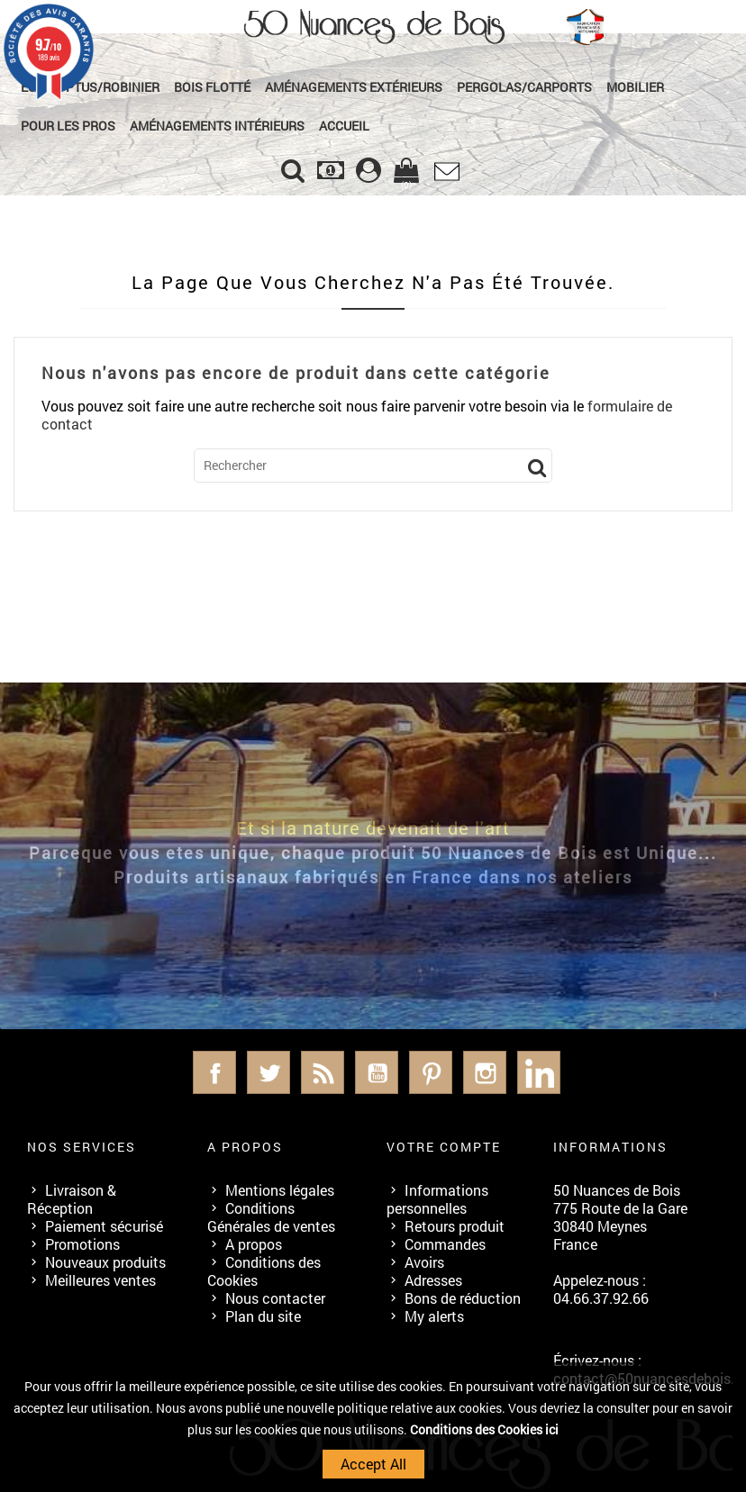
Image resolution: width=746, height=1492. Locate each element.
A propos (253, 1243)
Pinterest (430, 1072)
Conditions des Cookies (264, 1270)
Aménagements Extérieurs (353, 86)
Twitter (268, 1072)
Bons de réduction (463, 1298)
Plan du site (263, 1316)
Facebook (214, 1072)
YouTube (376, 1072)
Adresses (433, 1279)
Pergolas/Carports (524, 86)
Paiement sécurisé (104, 1225)
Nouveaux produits (105, 1261)
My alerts (434, 1316)
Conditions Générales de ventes (271, 1216)
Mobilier (635, 86)
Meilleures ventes (100, 1279)
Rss (322, 1072)
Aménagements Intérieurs (217, 125)
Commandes (445, 1243)
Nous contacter (275, 1298)
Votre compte (444, 1146)
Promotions (82, 1243)
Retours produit (455, 1225)
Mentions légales (279, 1189)
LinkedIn (539, 1072)
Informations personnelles (437, 1198)
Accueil (344, 125)
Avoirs (424, 1261)
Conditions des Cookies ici (484, 1429)
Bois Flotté (212, 86)
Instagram (484, 1072)
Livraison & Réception (71, 1198)
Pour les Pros (68, 125)
